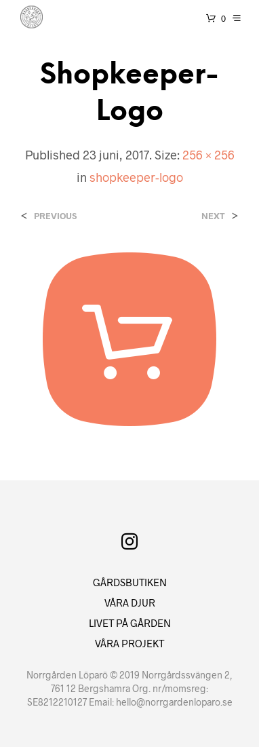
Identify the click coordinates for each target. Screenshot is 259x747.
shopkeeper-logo (136, 177)
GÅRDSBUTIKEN (130, 582)
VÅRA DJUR (129, 602)
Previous (55, 216)
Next (213, 216)
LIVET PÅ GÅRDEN (130, 623)
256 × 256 (208, 154)
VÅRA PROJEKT (129, 643)
